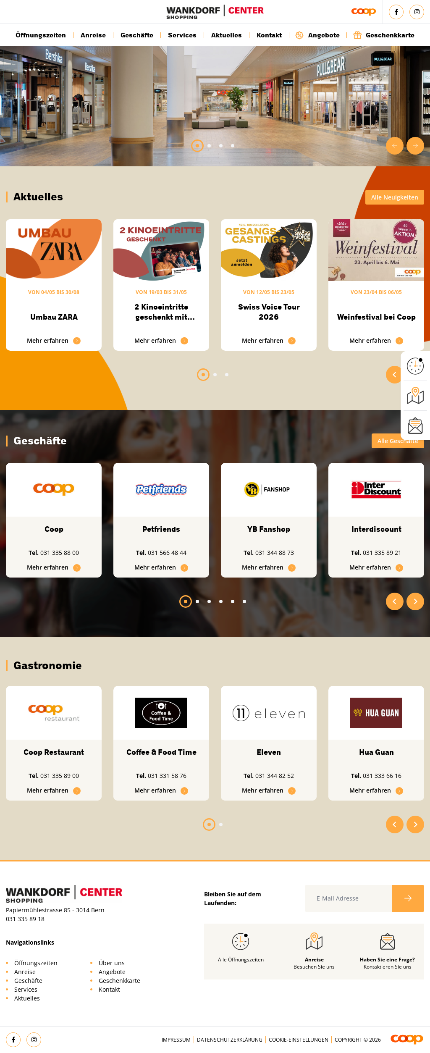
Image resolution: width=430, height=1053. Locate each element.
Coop (54, 529)
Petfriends (161, 529)
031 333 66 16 (382, 776)
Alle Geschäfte (398, 441)
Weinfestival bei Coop (376, 317)
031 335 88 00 (59, 553)
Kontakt (269, 35)
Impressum (176, 1039)
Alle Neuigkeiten (394, 197)
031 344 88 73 (274, 553)
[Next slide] (415, 146)
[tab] (197, 145)
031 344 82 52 (274, 776)
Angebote (317, 35)
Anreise (93, 35)
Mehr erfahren (54, 340)
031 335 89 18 (25, 919)
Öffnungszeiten (41, 35)
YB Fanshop (268, 529)
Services (182, 35)
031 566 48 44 (167, 553)
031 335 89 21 (382, 553)
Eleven (269, 752)
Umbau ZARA (54, 317)
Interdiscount (376, 529)
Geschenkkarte (383, 35)
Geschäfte (137, 35)
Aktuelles (226, 35)
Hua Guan (376, 752)
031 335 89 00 (59, 776)
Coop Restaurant (54, 752)
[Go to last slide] (395, 146)
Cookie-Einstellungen (298, 1039)
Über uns (112, 963)
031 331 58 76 (167, 776)
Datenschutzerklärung (229, 1039)
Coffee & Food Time (161, 752)
